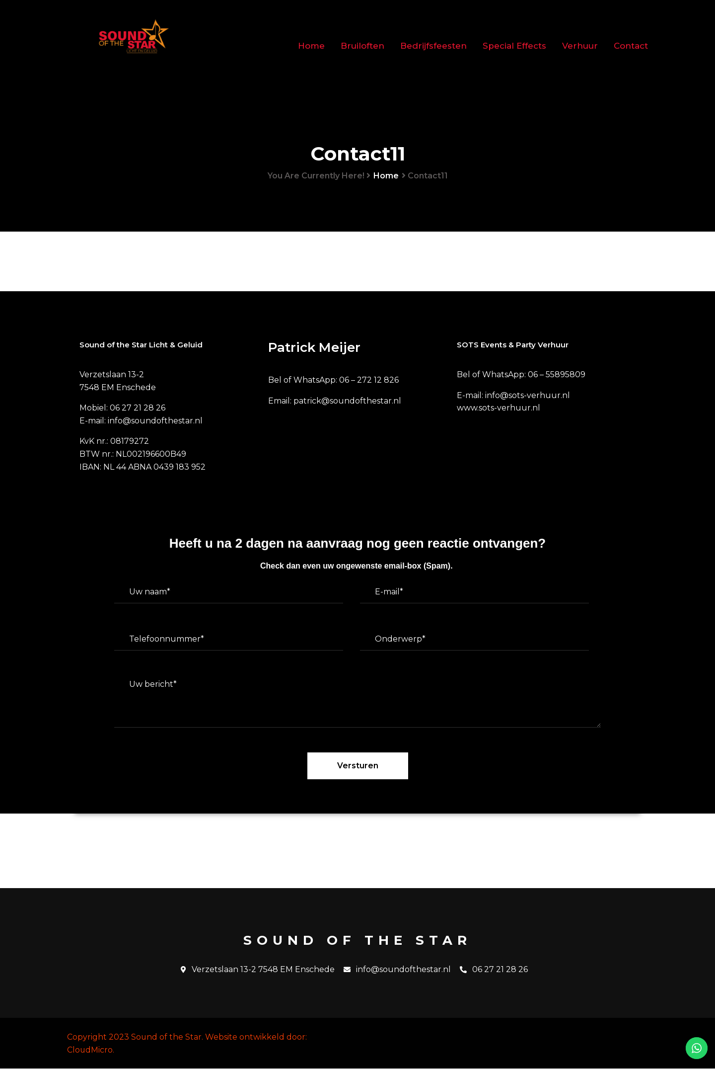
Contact (631, 46)
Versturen (357, 766)
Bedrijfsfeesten (433, 46)
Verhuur (580, 46)
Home (311, 46)
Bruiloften (362, 46)
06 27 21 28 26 (494, 970)
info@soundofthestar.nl (397, 970)
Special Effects (514, 46)
